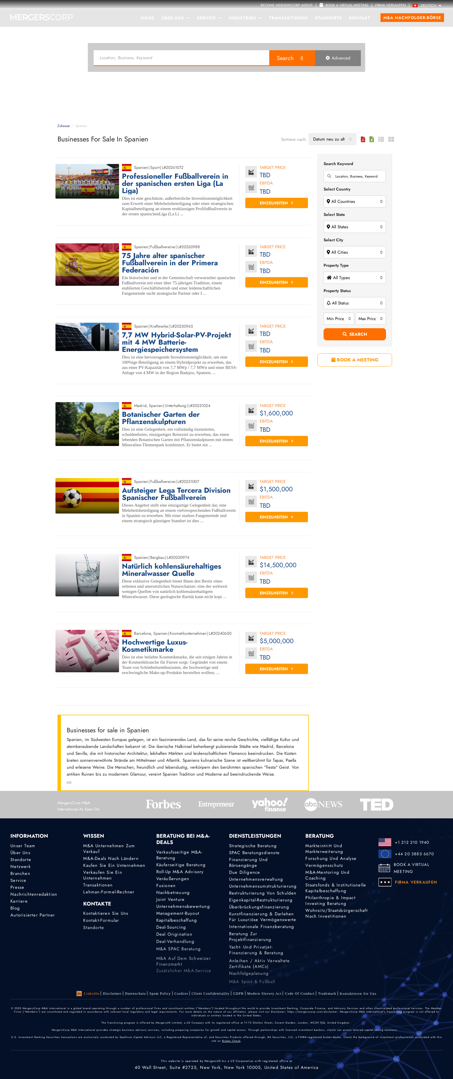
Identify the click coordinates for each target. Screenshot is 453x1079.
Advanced (338, 58)
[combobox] (333, 139)
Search (285, 58)
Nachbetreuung (173, 893)
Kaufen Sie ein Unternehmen (114, 865)
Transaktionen (288, 18)
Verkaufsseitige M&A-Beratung (179, 855)
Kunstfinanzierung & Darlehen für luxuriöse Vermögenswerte (262, 926)
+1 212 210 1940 (412, 842)
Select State (334, 214)
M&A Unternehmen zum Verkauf (109, 848)
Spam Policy (160, 994)
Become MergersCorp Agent (287, 5)
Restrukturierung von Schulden (263, 894)
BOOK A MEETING (354, 359)
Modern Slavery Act (264, 997)
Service (209, 18)
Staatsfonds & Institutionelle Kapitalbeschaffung (335, 888)
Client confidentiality (210, 994)
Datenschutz (135, 994)
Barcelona (142, 633)
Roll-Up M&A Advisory (180, 872)
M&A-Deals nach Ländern (110, 858)
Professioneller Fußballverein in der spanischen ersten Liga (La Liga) (175, 183)
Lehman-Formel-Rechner (108, 892)
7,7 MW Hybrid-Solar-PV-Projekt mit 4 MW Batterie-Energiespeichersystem (176, 342)
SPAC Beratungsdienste (254, 853)
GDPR (238, 995)
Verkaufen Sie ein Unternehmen (102, 875)
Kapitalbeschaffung (176, 925)
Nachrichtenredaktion (33, 896)
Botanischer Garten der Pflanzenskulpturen (161, 418)
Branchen (20, 873)
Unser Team (22, 846)
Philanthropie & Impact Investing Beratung (330, 901)
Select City (333, 240)
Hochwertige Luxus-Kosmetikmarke (154, 646)
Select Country (337, 189)
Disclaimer (112, 994)
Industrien (245, 18)
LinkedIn (88, 993)
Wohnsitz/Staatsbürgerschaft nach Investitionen (336, 915)
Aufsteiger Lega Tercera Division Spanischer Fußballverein (176, 494)
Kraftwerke (159, 326)
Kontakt (359, 18)
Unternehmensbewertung (183, 908)
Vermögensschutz (324, 865)
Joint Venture (170, 900)
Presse (17, 888)
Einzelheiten (276, 203)
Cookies (181, 994)
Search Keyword (338, 164)
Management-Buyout (177, 916)
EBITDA (266, 183)
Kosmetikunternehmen (188, 633)
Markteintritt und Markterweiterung (324, 848)
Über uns (175, 18)
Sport (154, 167)
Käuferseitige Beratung (181, 865)
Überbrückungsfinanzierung (259, 910)
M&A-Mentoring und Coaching (327, 875)
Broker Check (231, 1041)
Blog (15, 913)
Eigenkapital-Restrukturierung (261, 902)
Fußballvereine (162, 247)
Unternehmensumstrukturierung (263, 886)
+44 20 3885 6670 (414, 854)
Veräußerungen (173, 879)
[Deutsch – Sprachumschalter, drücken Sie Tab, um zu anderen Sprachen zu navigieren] (428, 5)
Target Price (273, 167)
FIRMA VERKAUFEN (390, 5)
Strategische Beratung (253, 846)
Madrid (140, 405)
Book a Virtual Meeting (344, 5)
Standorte (328, 18)
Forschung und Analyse (331, 858)
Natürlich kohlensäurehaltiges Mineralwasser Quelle (171, 570)
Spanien (141, 167)
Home (147, 18)
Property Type (336, 265)
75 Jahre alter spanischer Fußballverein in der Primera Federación (170, 263)
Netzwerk (20, 866)
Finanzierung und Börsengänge (248, 862)
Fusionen (166, 885)
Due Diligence (244, 872)
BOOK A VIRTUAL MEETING (411, 868)
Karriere (19, 904)
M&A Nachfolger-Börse (412, 17)
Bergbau (157, 557)
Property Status (337, 291)
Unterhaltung (175, 405)
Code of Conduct (300, 999)
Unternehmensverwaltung (256, 879)
